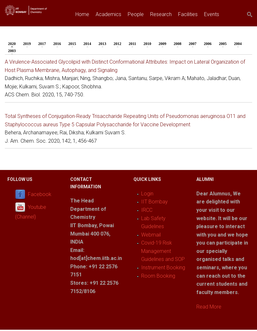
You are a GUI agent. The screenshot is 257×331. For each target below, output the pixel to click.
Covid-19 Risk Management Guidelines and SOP (163, 251)
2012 (117, 43)
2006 (207, 43)
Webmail (151, 235)
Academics (108, 14)
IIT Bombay (154, 202)
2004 (238, 43)
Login (147, 194)
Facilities (188, 14)
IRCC (146, 210)
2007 (192, 43)
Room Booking (158, 276)
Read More (208, 307)
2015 (72, 43)
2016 (57, 43)
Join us (83, 29)
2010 (147, 43)
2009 (162, 43)
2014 (87, 43)
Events (211, 14)
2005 (223, 43)
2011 (132, 43)
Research (161, 14)
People (136, 14)
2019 (27, 43)
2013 (102, 43)
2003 (12, 51)
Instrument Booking (163, 267)
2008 (177, 43)
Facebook (39, 194)
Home (82, 14)
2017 (42, 43)
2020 (13, 43)
